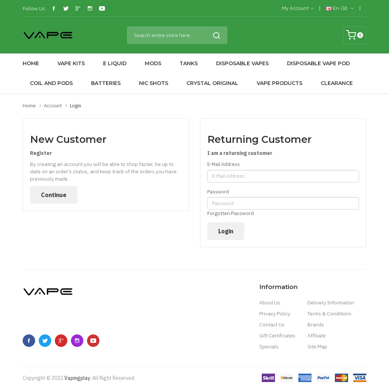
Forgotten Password (230, 213)
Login (75, 106)
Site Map (317, 346)
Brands (315, 324)
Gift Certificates (277, 335)
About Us (269, 302)
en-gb (340, 8)
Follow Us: (34, 8)
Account (53, 106)
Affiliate (316, 335)
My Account (297, 8)
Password (218, 192)
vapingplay (77, 378)
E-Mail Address (223, 164)
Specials (269, 346)
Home (29, 106)
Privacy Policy (274, 313)
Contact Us (271, 324)
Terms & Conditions (329, 313)
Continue (54, 195)
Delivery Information (330, 302)
